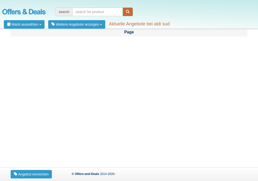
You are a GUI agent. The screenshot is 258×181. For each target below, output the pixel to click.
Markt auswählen (24, 24)
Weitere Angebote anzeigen (76, 24)
